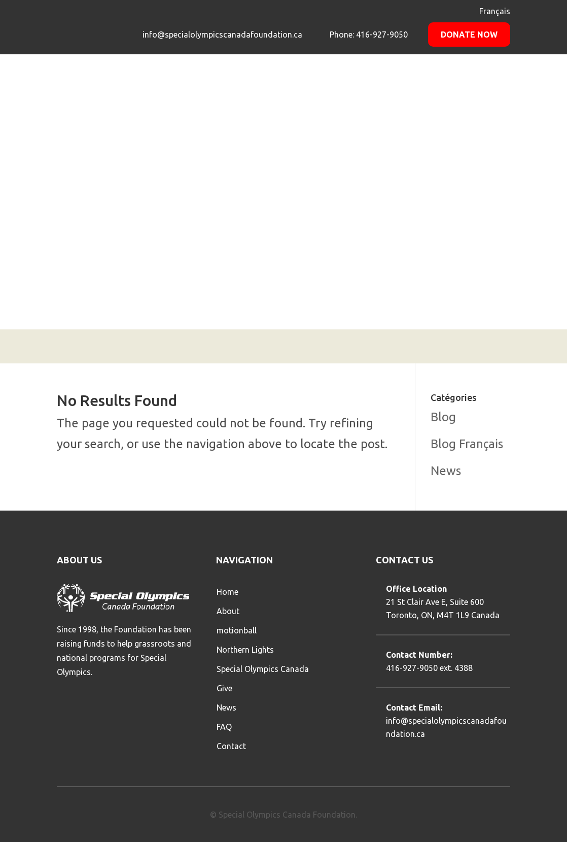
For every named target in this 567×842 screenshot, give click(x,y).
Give (224, 688)
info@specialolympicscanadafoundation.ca (222, 34)
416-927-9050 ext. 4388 (429, 667)
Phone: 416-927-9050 (368, 34)
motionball (237, 630)
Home (227, 591)
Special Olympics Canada (263, 668)
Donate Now (469, 34)
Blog (443, 417)
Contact (231, 746)
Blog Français (467, 444)
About (228, 611)
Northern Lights (245, 649)
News (446, 471)
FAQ (224, 726)
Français (494, 11)
